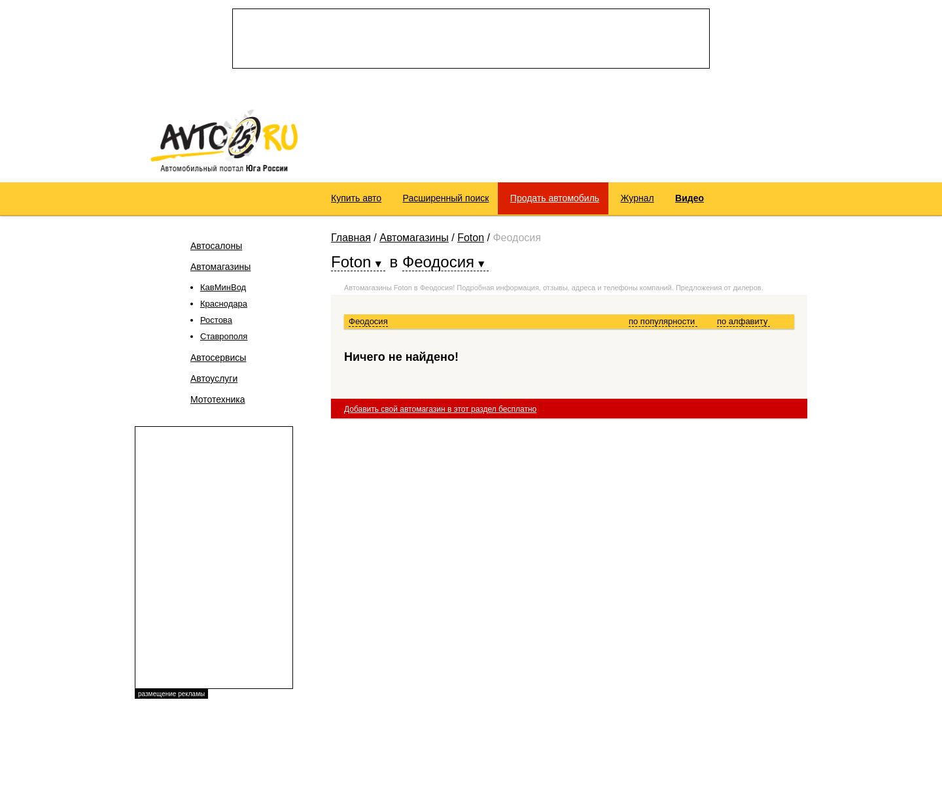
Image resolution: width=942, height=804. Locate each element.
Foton (470, 237)
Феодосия (368, 321)
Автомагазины (220, 266)
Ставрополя (223, 336)
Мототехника (217, 399)
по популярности (663, 321)
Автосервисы (218, 357)
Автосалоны (216, 246)
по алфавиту (743, 321)
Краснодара (223, 304)
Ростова (216, 320)
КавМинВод (223, 287)
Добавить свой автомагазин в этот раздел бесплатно (440, 409)
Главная (351, 237)
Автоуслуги (213, 378)
